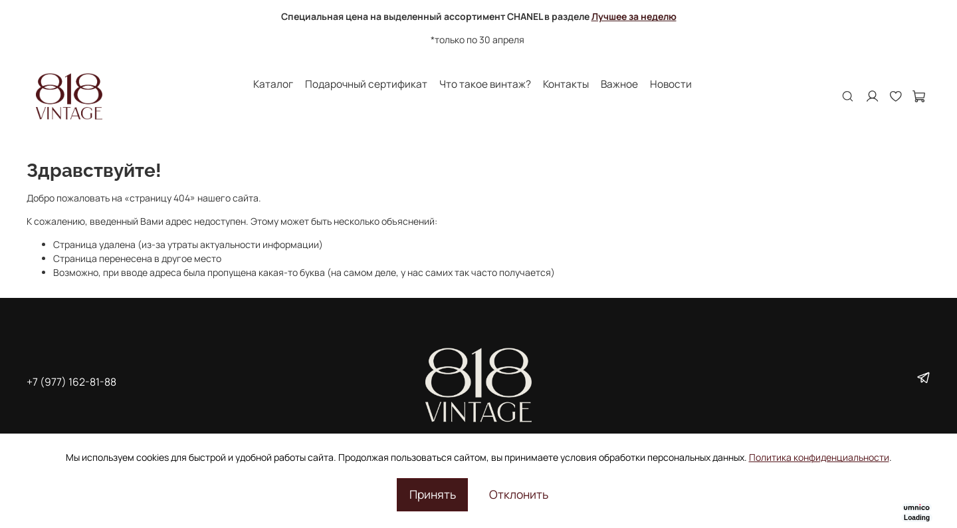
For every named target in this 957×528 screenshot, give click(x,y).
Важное (619, 84)
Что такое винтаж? (485, 84)
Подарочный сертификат (366, 84)
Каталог (273, 84)
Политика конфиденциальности (819, 457)
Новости (671, 84)
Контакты (566, 84)
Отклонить (518, 494)
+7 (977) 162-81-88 (71, 381)
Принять (432, 494)
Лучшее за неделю (634, 16)
